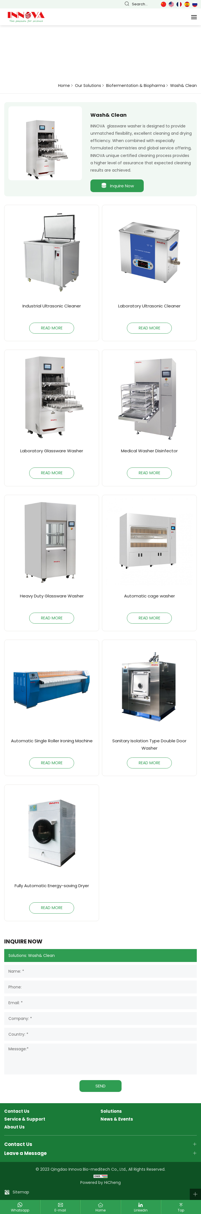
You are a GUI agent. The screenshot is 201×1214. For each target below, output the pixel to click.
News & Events (116, 1119)
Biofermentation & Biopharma (135, 85)
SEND (100, 1086)
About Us (14, 1127)
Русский (195, 4)
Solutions (111, 1111)
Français (179, 4)
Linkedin (141, 1210)
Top (181, 1210)
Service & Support (24, 1119)
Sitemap (21, 1192)
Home (64, 85)
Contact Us (16, 1111)
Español (187, 4)
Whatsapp (20, 1210)
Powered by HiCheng (100, 1182)
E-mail (60, 1210)
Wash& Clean (183, 85)
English (171, 4)
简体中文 (163, 4)
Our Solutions (88, 85)
